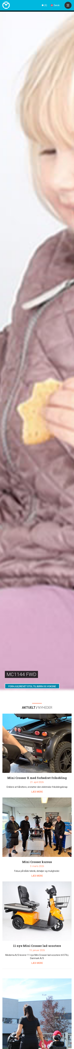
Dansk (55, 5)
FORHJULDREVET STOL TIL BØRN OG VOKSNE (32, 686)
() (44, 5)
